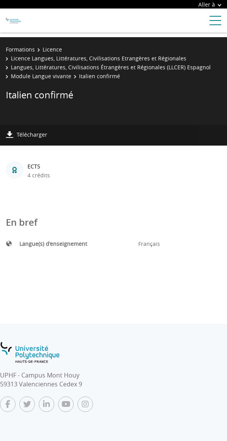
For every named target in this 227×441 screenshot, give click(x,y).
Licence (52, 49)
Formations (20, 49)
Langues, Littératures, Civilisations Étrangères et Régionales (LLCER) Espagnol (111, 67)
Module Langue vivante (41, 76)
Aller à (209, 4)
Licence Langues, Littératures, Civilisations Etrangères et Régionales (98, 58)
